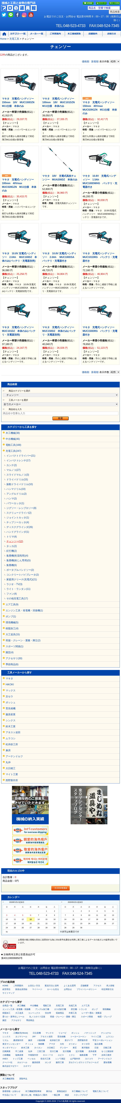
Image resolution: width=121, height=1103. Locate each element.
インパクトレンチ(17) (18, 460)
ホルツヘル (22, 1062)
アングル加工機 (42, 1009)
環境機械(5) (12, 622)
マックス (10, 690)
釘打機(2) (11, 551)
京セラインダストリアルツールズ (84, 1062)
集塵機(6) (11, 565)
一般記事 (56, 1095)
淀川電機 (80, 1051)
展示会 (49, 1091)
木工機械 (21, 1005)
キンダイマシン (9, 1047)
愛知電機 (108, 1062)
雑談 (67, 1095)
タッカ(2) (11, 546)
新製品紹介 (62, 1091)
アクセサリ (16, 1020)
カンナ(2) (11, 465)
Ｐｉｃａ (29, 1044)
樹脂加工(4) (12, 628)
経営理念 (6, 989)
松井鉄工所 (12, 744)
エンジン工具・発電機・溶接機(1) (24, 610)
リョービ (62, 1033)
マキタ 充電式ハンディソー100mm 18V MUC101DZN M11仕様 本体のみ (59, 102)
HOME (5, 985)
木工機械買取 (8, 1079)
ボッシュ (10, 702)
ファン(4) (11, 593)
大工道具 (19, 1013)
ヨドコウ (89, 1059)
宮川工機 (54, 1051)
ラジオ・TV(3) (14, 584)
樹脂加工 (6, 1013)
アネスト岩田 (13, 732)
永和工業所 (106, 1055)
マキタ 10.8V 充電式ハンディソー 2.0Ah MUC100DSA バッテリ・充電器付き (59, 257)
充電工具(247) (13, 451)
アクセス (97, 985)
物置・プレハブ (105, 1016)
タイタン (38, 1047)
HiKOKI (10, 684)
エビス (61, 1055)
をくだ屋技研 (107, 1051)
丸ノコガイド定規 (37, 1016)
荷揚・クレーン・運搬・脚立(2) (23, 640)
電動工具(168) (13, 445)
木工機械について (80, 1091)
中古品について (9, 1095)
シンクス (10, 720)
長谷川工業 (45, 1059)
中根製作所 (33, 1055)
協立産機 (98, 1044)
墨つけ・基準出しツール (13, 1016)
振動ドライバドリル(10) (19, 484)
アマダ (52, 1044)
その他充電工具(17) (17, 598)
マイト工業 (12, 774)
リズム (5, 1040)
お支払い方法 (34, 985)
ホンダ (48, 1062)
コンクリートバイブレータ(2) (22, 574)
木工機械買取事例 (33, 1091)
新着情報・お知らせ (11, 1091)
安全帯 (48, 1013)
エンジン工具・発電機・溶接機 (16, 1009)
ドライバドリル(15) (17, 479)
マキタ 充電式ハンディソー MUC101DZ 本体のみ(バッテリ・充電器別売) (19, 331)
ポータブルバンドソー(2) (20, 570)
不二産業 (19, 1051)
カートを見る (53, 989)
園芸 (4, 1020)
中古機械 (34, 1005)
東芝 (75, 1047)
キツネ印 (86, 1044)
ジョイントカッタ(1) (17, 517)
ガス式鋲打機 (60, 1009)
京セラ (9, 696)
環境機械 (107, 1009)
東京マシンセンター (11, 1044)
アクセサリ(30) (14, 658)
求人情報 (110, 985)
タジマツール (21, 1036)
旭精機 (41, 1044)
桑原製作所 (18, 1040)
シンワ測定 (60, 1059)
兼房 (8, 750)
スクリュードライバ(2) (19, 512)
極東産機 (84, 1055)
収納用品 (60, 1013)
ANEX (5, 1059)
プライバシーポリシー (87, 989)
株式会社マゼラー (10, 1066)
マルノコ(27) (13, 470)
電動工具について (101, 1091)
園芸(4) (10, 652)
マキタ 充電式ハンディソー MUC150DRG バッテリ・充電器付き (100, 331)
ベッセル (32, 1059)
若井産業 (92, 1051)
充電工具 (60, 1005)
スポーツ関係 (87, 1016)
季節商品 (30, 1020)
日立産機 (37, 1033)
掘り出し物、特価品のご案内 (34, 1095)
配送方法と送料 (52, 985)
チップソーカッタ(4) (17, 522)
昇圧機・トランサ (79, 1009)
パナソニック (90, 1033)
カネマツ (27, 1066)
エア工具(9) (12, 604)
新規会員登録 (21, 989)
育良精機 (10, 708)
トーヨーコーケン (78, 1036)
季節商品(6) (12, 664)
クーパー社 (7, 1062)
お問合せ (68, 989)
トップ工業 (18, 1059)
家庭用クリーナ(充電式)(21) (21, 579)
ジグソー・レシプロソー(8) (21, 508)
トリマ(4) (11, 536)
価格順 (85, 61)
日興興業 (6, 1051)
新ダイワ (69, 1040)
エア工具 (86, 1005)
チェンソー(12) (14, 541)
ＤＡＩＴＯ (48, 1055)
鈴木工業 (10, 726)
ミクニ (72, 1055)
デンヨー (64, 1047)
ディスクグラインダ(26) (19, 527)
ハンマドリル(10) (15, 489)
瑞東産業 (19, 1055)
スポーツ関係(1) (14, 646)
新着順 (95, 61)
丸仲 (8, 762)
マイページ (37, 989)
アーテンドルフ (14, 756)
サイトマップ (8, 993)
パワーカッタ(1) (15, 503)
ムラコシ (10, 738)
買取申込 (23, 1079)
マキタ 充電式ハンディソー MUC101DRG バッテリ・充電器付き (100, 257)
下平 (94, 1055)
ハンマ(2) (11, 498)
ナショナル (106, 1033)
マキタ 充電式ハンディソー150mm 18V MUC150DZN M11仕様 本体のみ (19, 102)
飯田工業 (60, 1062)
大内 (62, 1044)
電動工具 (47, 1005)
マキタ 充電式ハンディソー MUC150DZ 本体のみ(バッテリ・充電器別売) (59, 331)
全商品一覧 (7, 1005)
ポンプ (95, 1009)
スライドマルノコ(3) (17, 474)
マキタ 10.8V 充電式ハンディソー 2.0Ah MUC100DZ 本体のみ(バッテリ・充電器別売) (19, 257)
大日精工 (10, 768)
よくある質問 (70, 985)
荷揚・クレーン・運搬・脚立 (63, 1016)
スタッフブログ (81, 1095)
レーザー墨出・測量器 (92, 1013)
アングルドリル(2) (16, 493)
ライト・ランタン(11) (18, 589)
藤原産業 (10, 714)
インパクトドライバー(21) (20, 455)
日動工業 (107, 1047)
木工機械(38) (13, 433)
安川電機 (67, 1051)
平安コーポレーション (102, 1040)
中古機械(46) (13, 439)
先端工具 (73, 1005)
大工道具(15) (13, 634)
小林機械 (6, 1055)
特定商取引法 (107, 989)
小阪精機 (41, 1040)
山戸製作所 (75, 1059)
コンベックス (34, 1013)
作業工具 (73, 1013)
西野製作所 (12, 780)
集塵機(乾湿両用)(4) (17, 555)
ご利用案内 (18, 985)
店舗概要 (85, 985)
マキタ (9, 678)
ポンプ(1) (11, 616)
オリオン (73, 1044)
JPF (34, 1036)
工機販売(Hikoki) (20, 1033)
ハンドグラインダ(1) (17, 532)
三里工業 (41, 1051)
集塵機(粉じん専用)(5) (18, 560)
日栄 (96, 1047)
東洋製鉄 (86, 1047)
